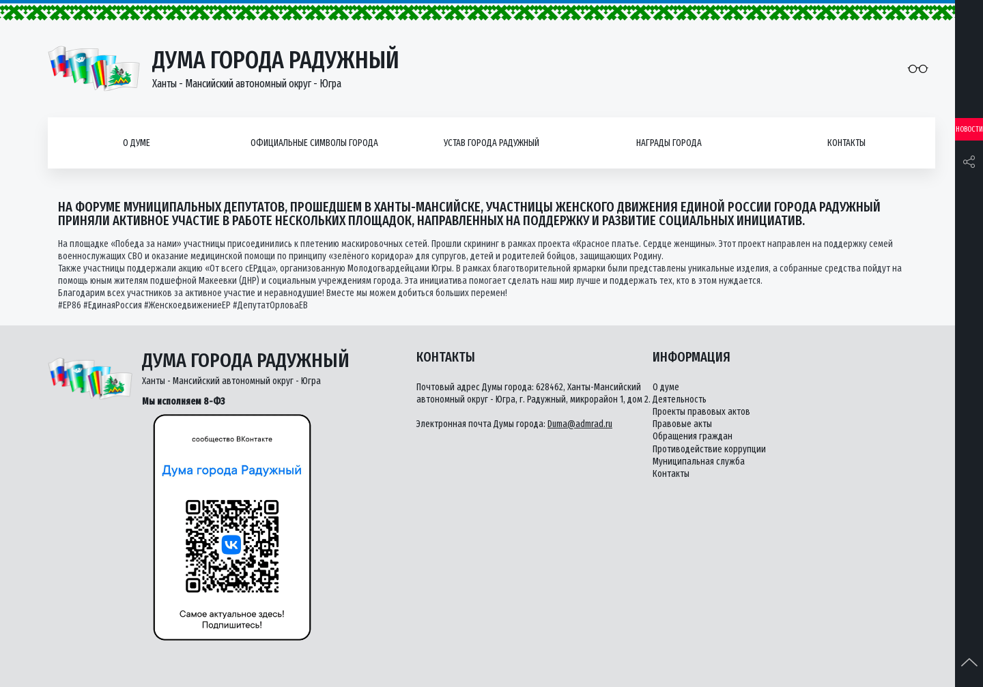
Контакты (846, 143)
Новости (969, 129)
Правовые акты (682, 424)
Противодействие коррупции (709, 449)
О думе (136, 143)
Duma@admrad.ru (579, 424)
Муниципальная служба (699, 461)
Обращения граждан (692, 436)
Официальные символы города (314, 143)
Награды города (669, 143)
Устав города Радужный (491, 143)
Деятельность (680, 399)
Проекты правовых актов (701, 412)
